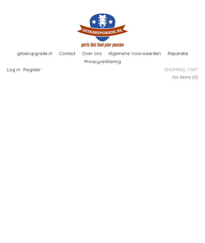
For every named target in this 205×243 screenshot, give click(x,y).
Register (32, 69)
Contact (67, 53)
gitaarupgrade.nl (34, 53)
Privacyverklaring (102, 61)
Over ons (92, 53)
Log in (13, 69)
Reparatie (178, 53)
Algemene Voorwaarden (134, 53)
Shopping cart (181, 69)
